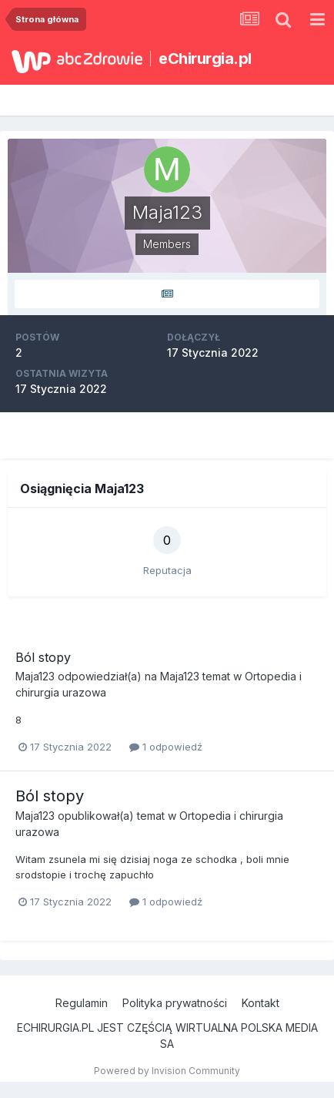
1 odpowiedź (165, 746)
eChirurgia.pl (205, 58)
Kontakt (260, 1002)
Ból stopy (43, 657)
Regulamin (81, 1002)
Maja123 (35, 676)
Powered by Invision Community (167, 1070)
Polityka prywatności (174, 1002)
